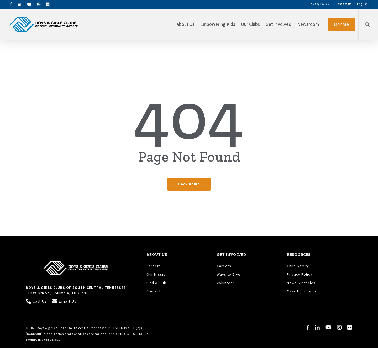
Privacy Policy (300, 274)
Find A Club (156, 283)
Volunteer (225, 283)
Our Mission (157, 274)
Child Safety (298, 266)
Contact (153, 291)
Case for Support (302, 291)
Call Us (37, 301)
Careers (153, 266)
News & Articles (301, 283)
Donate (341, 24)
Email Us (64, 301)
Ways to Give (228, 274)
